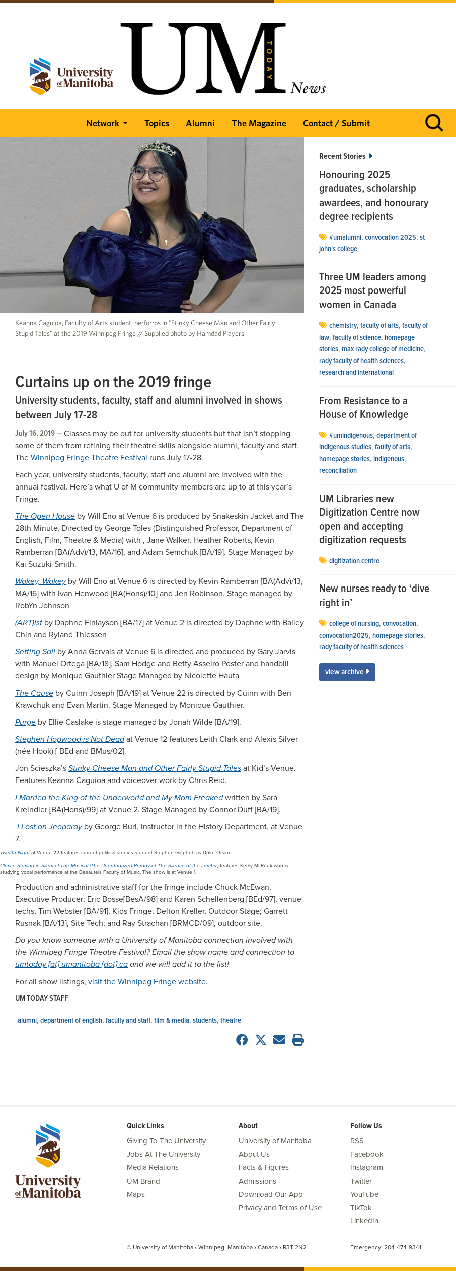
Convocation (399, 624)
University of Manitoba (275, 1140)
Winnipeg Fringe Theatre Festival (89, 458)
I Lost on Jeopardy (49, 827)
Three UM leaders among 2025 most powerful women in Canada (372, 292)
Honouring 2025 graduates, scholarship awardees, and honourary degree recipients (373, 196)
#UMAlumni (345, 238)
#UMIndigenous (351, 436)
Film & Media (171, 1021)
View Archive (347, 672)
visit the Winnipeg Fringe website (147, 981)
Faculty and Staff (128, 1021)
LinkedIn (364, 1220)
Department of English (71, 1021)
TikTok (361, 1207)
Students (205, 1021)
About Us (254, 1154)
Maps (136, 1194)
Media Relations (153, 1167)
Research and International (356, 373)
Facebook (367, 1154)
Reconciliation (338, 471)
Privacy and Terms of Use (280, 1207)
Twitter (361, 1181)
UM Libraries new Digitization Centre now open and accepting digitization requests (369, 520)
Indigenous (388, 459)
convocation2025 (344, 636)
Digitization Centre (354, 561)
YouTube (364, 1194)
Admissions (257, 1181)
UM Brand (143, 1181)
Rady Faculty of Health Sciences (361, 361)
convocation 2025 (390, 238)
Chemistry (343, 326)
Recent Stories (345, 156)
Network (102, 123)
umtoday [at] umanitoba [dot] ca (71, 964)
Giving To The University (166, 1140)
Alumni (200, 123)
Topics (156, 123)
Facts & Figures (264, 1167)
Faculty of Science (357, 338)
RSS (357, 1140)
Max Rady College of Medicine (383, 349)
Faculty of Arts (379, 326)
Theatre (230, 1021)
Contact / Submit (336, 123)
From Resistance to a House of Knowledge (363, 408)
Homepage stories (344, 459)
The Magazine (259, 123)
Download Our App (271, 1194)
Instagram (366, 1167)
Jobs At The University (163, 1154)
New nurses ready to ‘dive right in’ (374, 596)
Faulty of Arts (392, 447)
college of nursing (354, 624)
